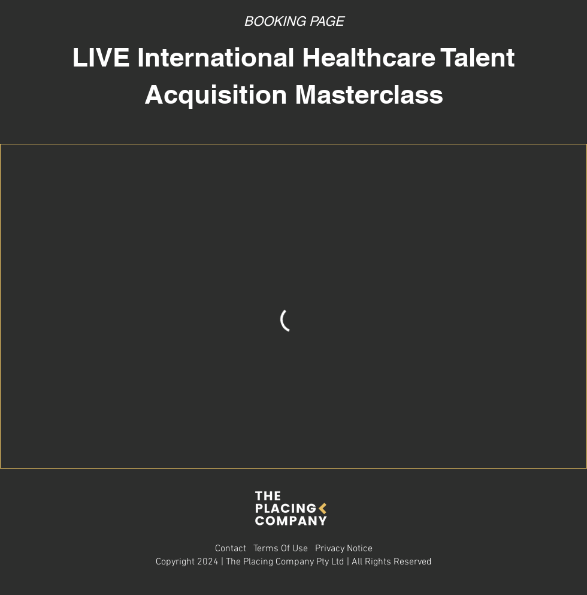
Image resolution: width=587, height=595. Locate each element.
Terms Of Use (280, 549)
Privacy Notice (344, 549)
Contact (230, 549)
